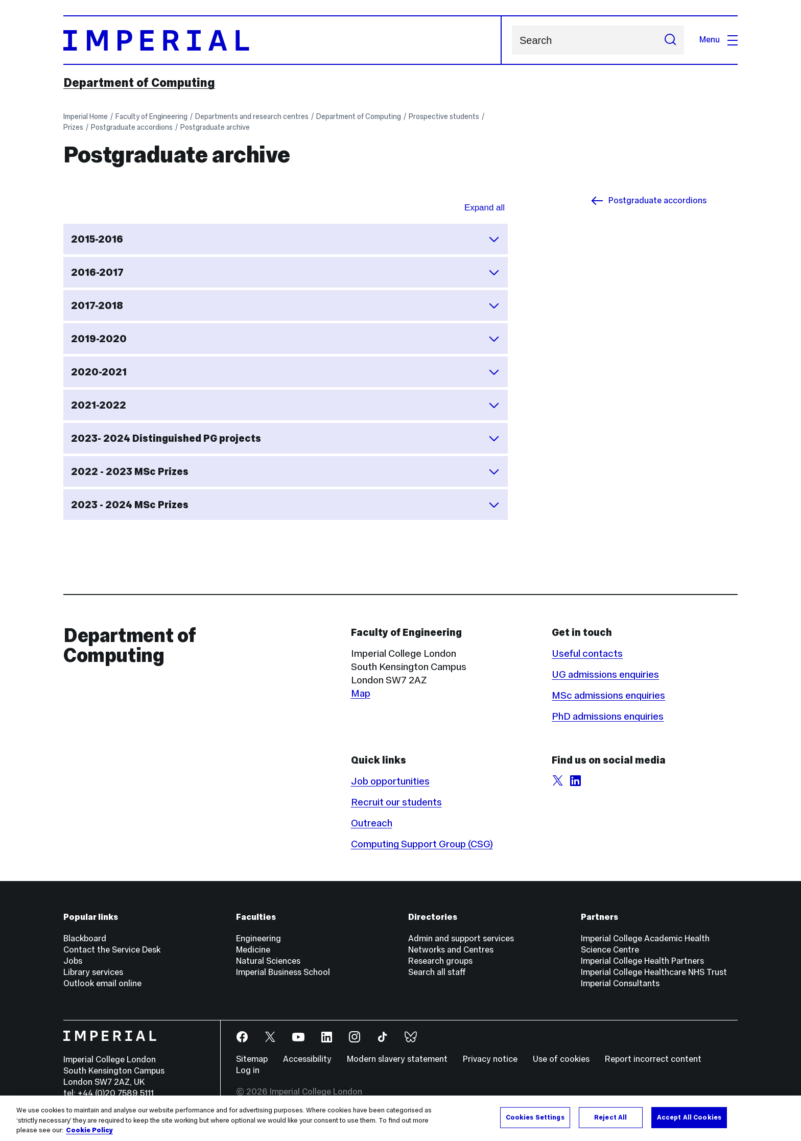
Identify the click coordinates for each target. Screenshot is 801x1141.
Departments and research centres (252, 116)
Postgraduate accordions (132, 127)
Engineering (258, 938)
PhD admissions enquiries (608, 716)
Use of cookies (561, 1059)
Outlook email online (102, 983)
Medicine (253, 949)
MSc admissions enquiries (608, 695)
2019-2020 (285, 338)
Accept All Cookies (689, 1117)
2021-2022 (285, 405)
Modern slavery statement (397, 1059)
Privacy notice (490, 1059)
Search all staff (437, 972)
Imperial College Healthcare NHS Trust (654, 972)
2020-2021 (285, 372)
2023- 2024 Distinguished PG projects (285, 438)
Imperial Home (85, 116)
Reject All (610, 1117)
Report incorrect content (653, 1059)
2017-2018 (285, 305)
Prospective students (444, 116)
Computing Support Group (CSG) (422, 844)
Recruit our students (396, 802)
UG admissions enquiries (605, 674)
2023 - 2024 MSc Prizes (285, 504)
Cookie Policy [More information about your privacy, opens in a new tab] (89, 1130)
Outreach (371, 823)
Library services (93, 972)
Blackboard (84, 938)
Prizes (73, 127)
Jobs (72, 961)
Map (360, 693)
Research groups (440, 961)
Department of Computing (139, 83)
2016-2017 (285, 272)
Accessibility (307, 1059)
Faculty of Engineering (151, 116)
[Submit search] (670, 40)
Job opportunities (390, 781)
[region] (400, 1118)
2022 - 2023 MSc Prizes (285, 471)
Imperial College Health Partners (642, 961)
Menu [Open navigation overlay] (718, 39)
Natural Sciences (268, 961)
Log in (248, 1070)
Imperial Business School (283, 972)
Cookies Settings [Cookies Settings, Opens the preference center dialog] (535, 1117)
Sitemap (252, 1059)
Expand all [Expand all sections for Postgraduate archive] (484, 207)
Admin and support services (461, 938)
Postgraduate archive (215, 127)
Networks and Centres (450, 949)
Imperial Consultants (620, 983)
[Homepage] (282, 40)
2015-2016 (285, 239)
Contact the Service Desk (111, 949)
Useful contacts (587, 653)
